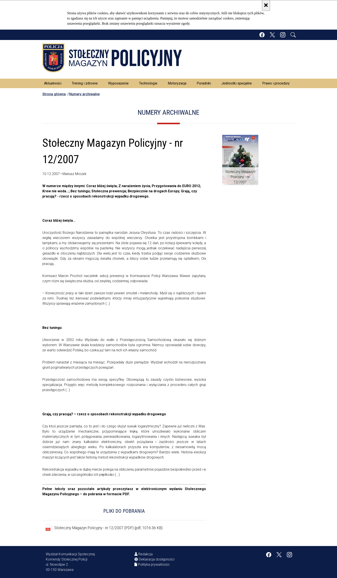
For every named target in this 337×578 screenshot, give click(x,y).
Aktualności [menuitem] (52, 83)
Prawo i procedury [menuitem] (276, 83)
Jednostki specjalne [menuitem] (236, 83)
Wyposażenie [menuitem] (118, 83)
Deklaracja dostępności (156, 559)
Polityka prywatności (153, 564)
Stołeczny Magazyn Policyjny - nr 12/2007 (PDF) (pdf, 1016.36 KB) (108, 528)
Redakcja (145, 554)
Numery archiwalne (84, 94)
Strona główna (54, 94)
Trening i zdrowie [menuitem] (85, 83)
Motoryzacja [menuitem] (177, 83)
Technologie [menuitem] (148, 83)
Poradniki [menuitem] (204, 83)
